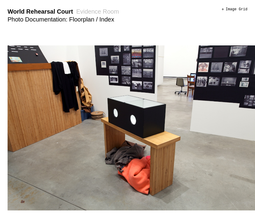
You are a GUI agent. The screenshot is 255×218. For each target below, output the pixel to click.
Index (107, 19)
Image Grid (236, 9)
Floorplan (81, 19)
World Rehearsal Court (40, 11)
